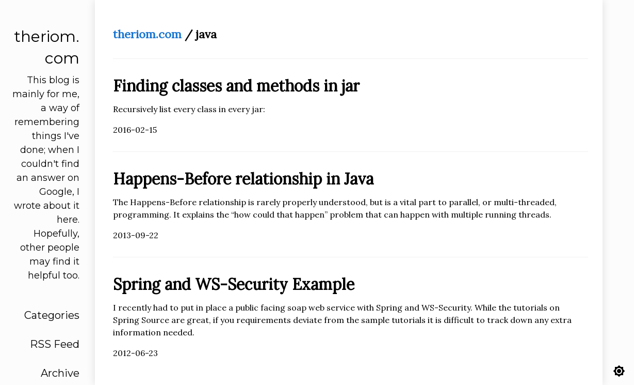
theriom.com (147, 34)
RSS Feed (54, 344)
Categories (51, 315)
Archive (60, 373)
